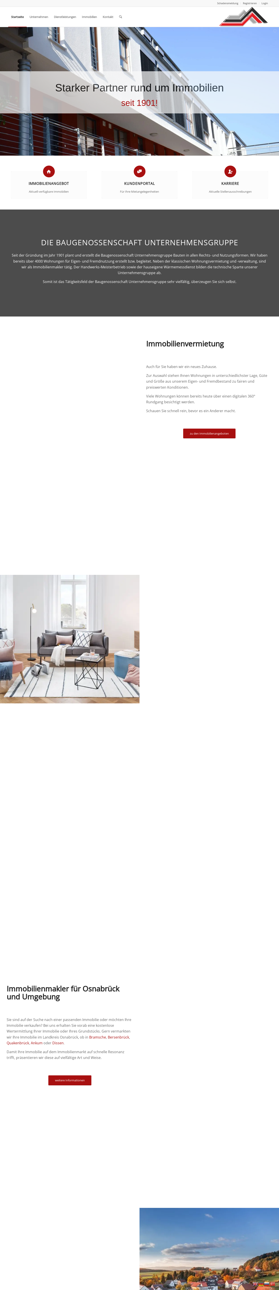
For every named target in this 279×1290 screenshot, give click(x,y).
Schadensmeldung (227, 3)
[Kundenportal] (139, 171)
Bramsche (97, 1037)
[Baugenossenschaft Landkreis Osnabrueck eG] (243, 17)
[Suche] (120, 17)
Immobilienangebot (49, 183)
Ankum (37, 1043)
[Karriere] (230, 171)
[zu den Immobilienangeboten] (209, 434)
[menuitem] (228, 3)
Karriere (230, 183)
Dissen (58, 1043)
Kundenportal (139, 183)
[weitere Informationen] (69, 1080)
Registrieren (250, 3)
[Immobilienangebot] (49, 171)
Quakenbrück (18, 1043)
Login (264, 3)
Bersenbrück (118, 1037)
